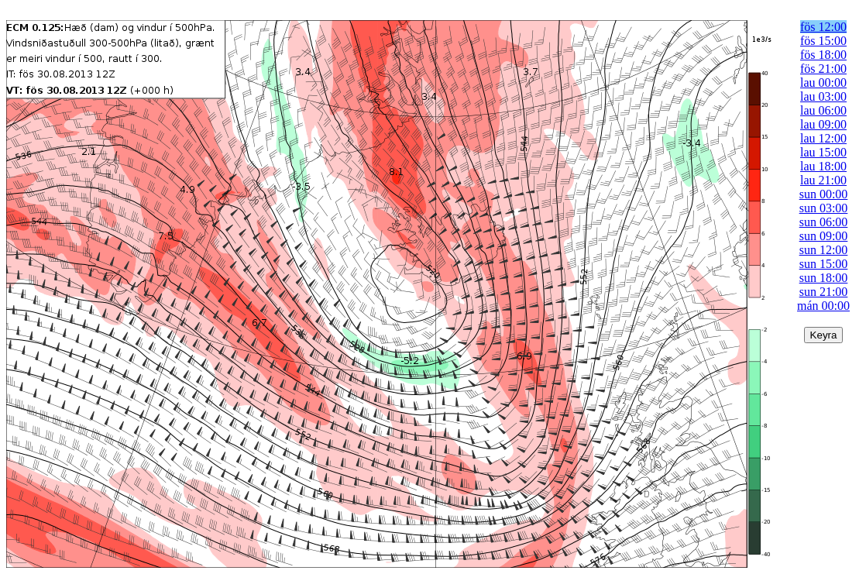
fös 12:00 (823, 26)
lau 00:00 (823, 82)
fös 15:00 (823, 40)
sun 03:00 (823, 208)
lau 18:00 (823, 166)
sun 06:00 (823, 222)
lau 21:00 (823, 180)
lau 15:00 (823, 152)
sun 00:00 (823, 194)
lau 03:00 (823, 96)
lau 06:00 (823, 110)
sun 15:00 (823, 263)
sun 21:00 (823, 291)
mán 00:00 (823, 305)
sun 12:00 (823, 249)
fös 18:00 (823, 54)
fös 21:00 (823, 68)
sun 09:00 (823, 235)
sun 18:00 (823, 277)
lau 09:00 (823, 124)
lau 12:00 (823, 138)
